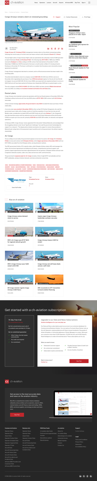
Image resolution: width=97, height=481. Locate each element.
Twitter (84, 476)
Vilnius (58, 54)
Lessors (49, 2)
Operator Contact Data (11, 438)
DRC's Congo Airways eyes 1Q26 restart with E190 (18, 265)
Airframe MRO (69, 2)
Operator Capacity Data (11, 443)
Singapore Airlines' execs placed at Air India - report (77, 33)
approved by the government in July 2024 (30, 103)
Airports (61, 2)
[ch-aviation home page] (14, 2)
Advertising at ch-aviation (65, 436)
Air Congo (51, 139)
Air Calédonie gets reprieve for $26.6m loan (79, 45)
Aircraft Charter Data (11, 455)
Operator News (9, 431)
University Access (63, 438)
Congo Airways (9, 52)
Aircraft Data (8, 447)
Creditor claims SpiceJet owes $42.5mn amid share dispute (78, 57)
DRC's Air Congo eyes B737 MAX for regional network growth (18, 241)
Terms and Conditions (81, 439)
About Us (60, 431)
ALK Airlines (58, 98)
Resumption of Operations (25, 171)
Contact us (44, 362)
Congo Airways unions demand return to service (18, 217)
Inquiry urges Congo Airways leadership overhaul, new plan (47, 217)
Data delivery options (46, 438)
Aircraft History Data (10, 452)
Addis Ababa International (52, 165)
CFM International (37, 79)
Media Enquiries (62, 440)
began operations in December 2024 (48, 141)
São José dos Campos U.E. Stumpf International (20, 165)
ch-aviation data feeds (46, 431)
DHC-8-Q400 (23, 86)
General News (24, 12)
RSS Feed (62, 48)
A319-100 (32, 117)
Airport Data (8, 436)
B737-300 (40, 98)
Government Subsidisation (11, 171)
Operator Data (9, 433)
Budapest (14, 62)
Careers (60, 443)
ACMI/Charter (59, 169)
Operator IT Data (9, 445)
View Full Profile (16, 187)
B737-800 (45, 60)
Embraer (48, 113)
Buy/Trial (77, 2)
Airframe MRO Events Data (12, 466)
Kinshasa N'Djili (20, 52)
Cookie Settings (79, 431)
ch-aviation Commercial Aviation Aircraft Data (34, 88)
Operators (42, 2)
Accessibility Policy (80, 446)
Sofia (6, 165)
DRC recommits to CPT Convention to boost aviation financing (49, 289)
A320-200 (38, 77)
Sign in (83, 2)
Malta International (55, 86)
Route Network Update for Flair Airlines (79, 68)
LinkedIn (48, 48)
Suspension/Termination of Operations (36, 169)
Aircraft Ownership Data (11, 450)
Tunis (20, 62)
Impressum (78, 444)
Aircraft (55, 2)
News (36, 2)
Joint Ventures (51, 169)
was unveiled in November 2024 (23, 109)
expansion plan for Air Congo (23, 156)
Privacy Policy (79, 442)
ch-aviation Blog (62, 433)
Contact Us (61, 445)
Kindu (17, 60)
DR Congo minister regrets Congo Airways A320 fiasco (18, 289)
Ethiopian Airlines (28, 141)
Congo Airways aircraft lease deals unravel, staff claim (49, 265)
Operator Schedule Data (11, 440)
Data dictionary (44, 440)
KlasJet (52, 54)
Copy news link (58, 48)
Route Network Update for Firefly (77, 80)
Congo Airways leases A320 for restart (48, 241)
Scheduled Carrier (34, 179)
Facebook (55, 48)
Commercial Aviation (14, 12)
